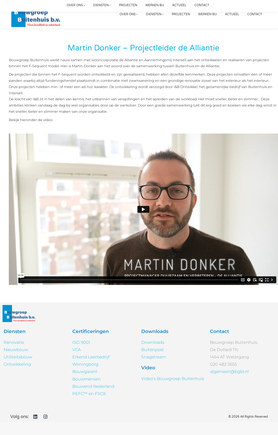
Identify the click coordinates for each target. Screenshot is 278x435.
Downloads (152, 355)
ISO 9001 (81, 355)
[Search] (237, 7)
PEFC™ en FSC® (89, 407)
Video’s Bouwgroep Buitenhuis (172, 391)
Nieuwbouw (16, 362)
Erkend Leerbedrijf (90, 370)
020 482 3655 (190, 6)
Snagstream (153, 370)
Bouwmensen (86, 392)
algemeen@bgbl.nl (94, 6)
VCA (76, 362)
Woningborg (85, 377)
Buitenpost (152, 362)
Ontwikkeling (17, 377)
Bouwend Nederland (93, 399)
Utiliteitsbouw (18, 370)
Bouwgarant (84, 384)
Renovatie (14, 355)
